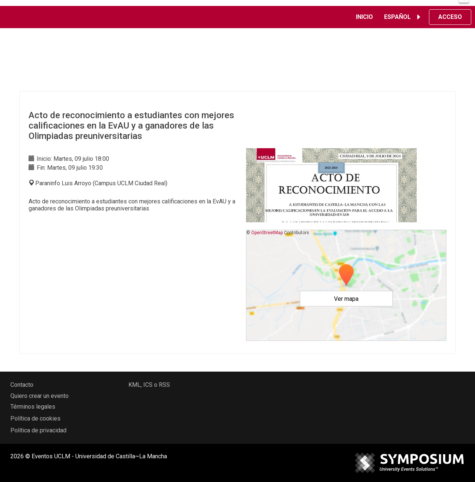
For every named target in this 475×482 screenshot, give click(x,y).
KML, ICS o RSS (149, 384)
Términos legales (32, 406)
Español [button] (403, 17)
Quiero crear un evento (39, 395)
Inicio (364, 16)
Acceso (450, 16)
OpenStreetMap (267, 232)
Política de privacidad (38, 430)
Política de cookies (35, 418)
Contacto (21, 384)
